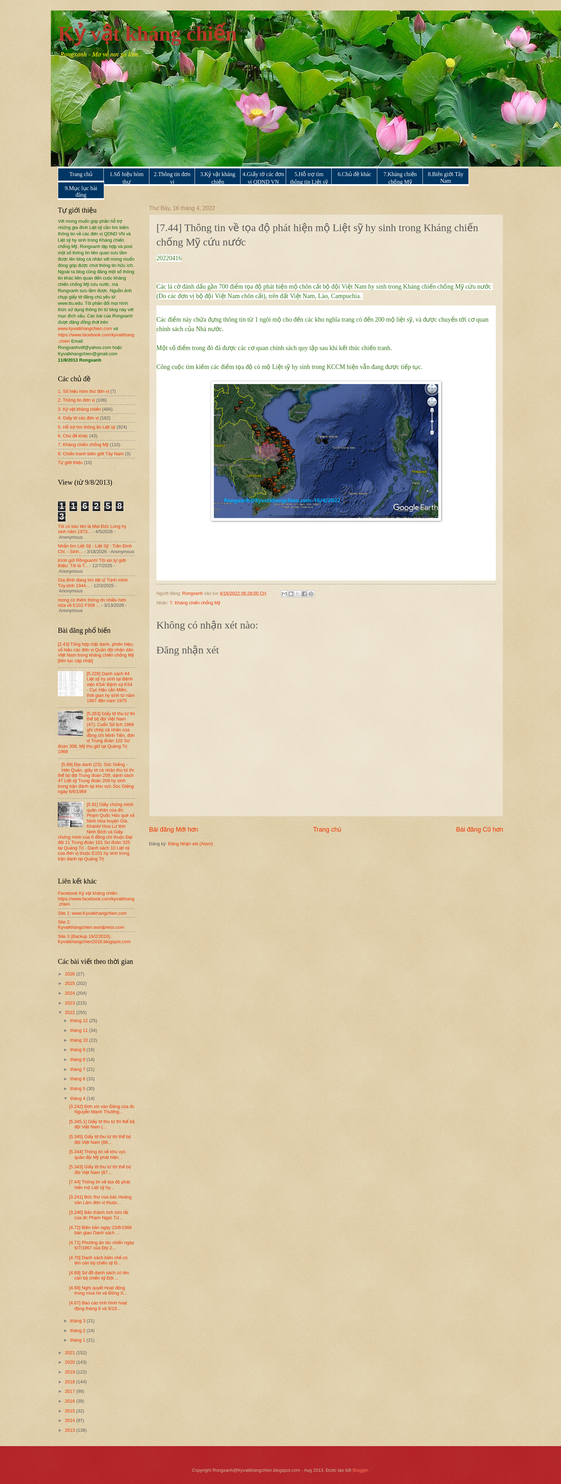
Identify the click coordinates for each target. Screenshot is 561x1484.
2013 (70, 1430)
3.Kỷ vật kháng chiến (217, 178)
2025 (70, 983)
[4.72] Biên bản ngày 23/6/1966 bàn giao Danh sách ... (100, 1230)
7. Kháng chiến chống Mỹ (195, 602)
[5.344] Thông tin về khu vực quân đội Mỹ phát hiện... (97, 1154)
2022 (70, 1012)
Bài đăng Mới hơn (173, 829)
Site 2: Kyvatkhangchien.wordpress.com (91, 924)
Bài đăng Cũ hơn (479, 829)
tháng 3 (78, 1320)
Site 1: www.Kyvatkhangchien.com (92, 913)
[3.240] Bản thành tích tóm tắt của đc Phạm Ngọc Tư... (98, 1215)
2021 (70, 1352)
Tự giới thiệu (70, 462)
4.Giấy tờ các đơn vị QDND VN (263, 178)
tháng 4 (78, 1098)
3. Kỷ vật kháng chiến (79, 409)
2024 (70, 993)
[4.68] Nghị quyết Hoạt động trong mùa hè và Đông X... (98, 1290)
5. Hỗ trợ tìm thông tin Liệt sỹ (86, 427)
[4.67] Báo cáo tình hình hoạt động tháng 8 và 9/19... (98, 1305)
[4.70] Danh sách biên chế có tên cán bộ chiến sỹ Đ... (98, 1260)
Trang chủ (81, 174)
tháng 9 (78, 1049)
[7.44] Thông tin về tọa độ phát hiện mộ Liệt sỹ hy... (99, 1184)
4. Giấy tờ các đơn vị (78, 418)
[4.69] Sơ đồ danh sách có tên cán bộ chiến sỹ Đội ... (99, 1275)
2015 (70, 1411)
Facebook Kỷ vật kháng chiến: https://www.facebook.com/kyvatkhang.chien (96, 899)
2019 (70, 1372)
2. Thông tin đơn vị (76, 400)
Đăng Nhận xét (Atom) (190, 843)
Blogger (360, 1470)
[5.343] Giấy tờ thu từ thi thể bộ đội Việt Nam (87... (100, 1169)
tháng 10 (79, 1040)
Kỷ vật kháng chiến (147, 33)
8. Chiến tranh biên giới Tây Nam (91, 453)
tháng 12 (79, 1020)
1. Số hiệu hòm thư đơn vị (83, 391)
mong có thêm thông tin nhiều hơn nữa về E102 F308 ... (92, 602)
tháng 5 (78, 1088)
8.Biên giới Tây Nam (446, 177)
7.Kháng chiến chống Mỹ (400, 178)
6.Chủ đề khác (354, 174)
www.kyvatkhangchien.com (85, 328)
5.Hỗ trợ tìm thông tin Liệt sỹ (308, 178)
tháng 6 (78, 1078)
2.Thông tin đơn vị (172, 178)
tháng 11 (79, 1030)
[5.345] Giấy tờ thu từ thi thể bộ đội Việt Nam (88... (100, 1139)
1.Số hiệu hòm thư (127, 178)
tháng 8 (78, 1059)
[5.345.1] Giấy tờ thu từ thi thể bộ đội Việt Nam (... (102, 1124)
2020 (70, 1362)
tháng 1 (78, 1340)
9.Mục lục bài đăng (81, 191)
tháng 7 (78, 1069)
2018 (70, 1381)
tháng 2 (78, 1330)
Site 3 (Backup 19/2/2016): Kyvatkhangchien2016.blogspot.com (94, 939)
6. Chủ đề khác (73, 435)
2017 (70, 1391)
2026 (70, 973)
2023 (70, 1003)
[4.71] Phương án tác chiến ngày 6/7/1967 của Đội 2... (101, 1245)
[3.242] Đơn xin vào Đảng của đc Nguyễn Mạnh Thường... (101, 1109)
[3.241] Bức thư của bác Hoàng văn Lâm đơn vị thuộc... (100, 1199)
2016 (70, 1401)
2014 (70, 1420)
